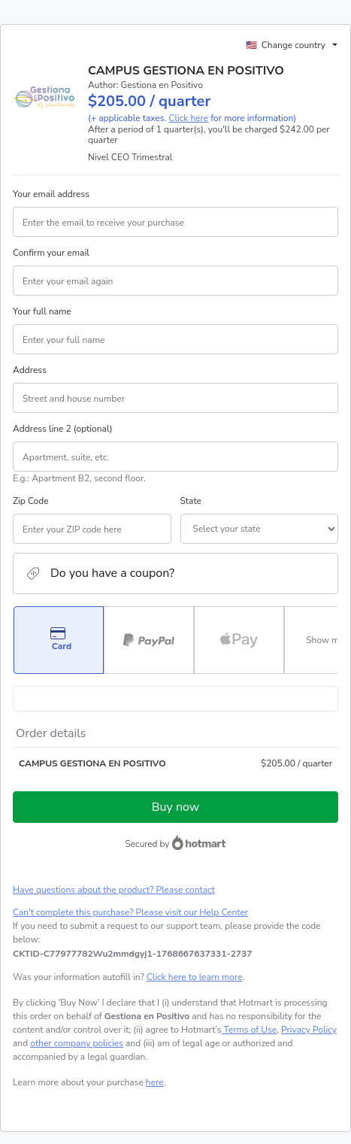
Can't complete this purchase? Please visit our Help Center (130, 912)
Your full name (42, 311)
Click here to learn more (195, 977)
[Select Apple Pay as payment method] (239, 640)
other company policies (76, 1043)
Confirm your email (51, 253)
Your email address (51, 194)
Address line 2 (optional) (63, 429)
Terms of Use (249, 1030)
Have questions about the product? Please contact (114, 890)
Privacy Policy (309, 1030)
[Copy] (132, 953)
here (155, 1082)
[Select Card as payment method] (58, 640)
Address (30, 370)
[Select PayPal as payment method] (148, 640)
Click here (188, 118)
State (190, 501)
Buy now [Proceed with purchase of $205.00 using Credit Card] (175, 807)
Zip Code (31, 501)
